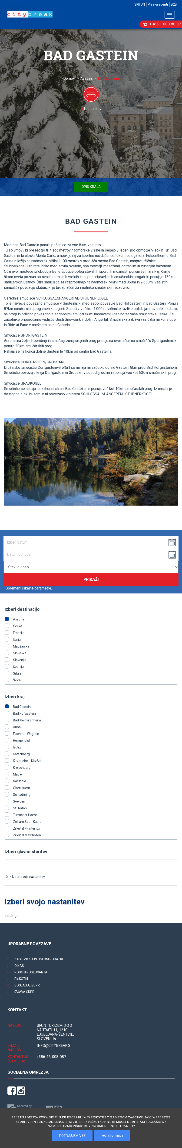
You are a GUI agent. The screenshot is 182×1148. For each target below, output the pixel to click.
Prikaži (91, 579)
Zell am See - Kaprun (28, 822)
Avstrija (86, 78)
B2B (174, 4)
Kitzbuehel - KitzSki (27, 761)
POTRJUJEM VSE (72, 1136)
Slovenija (19, 660)
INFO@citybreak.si (54, 1045)
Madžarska (21, 646)
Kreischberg (21, 767)
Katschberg (21, 754)
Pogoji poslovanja (30, 972)
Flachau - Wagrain (26, 734)
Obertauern (21, 788)
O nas (19, 966)
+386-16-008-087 (51, 1057)
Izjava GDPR (24, 992)
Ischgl (17, 747)
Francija (18, 633)
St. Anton (20, 808)
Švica (17, 680)
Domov (69, 78)
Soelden (19, 801)
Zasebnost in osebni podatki (38, 959)
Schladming (21, 794)
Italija (17, 639)
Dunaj (17, 727)
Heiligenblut (21, 740)
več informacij (112, 1135)
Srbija (17, 673)
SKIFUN (139, 4)
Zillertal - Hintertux (26, 828)
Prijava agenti (158, 4)
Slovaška (19, 653)
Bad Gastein (22, 707)
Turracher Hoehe (25, 815)
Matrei (18, 774)
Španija (18, 667)
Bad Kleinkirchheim (27, 720)
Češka (17, 626)
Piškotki (21, 979)
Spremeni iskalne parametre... (29, 588)
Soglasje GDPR (27, 985)
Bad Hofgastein (24, 713)
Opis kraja (91, 187)
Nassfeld (19, 781)
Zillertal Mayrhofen (27, 835)
